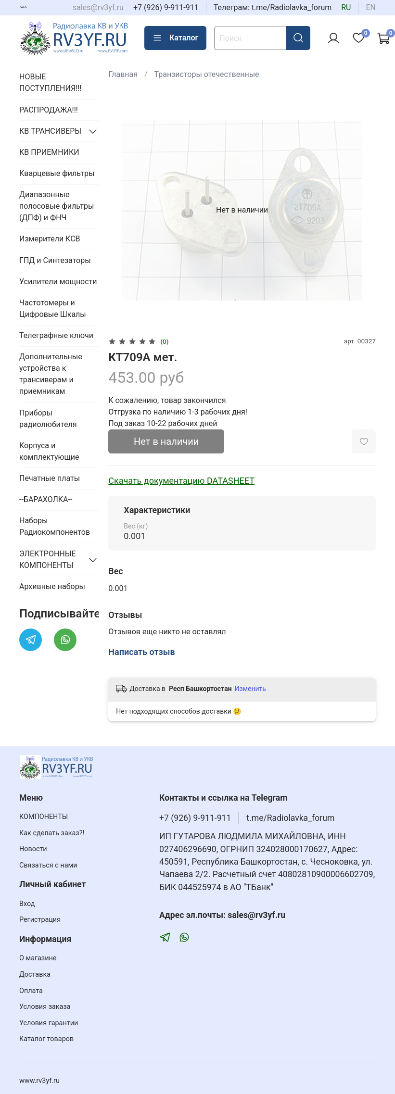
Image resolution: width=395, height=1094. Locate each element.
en (371, 7)
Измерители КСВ (49, 238)
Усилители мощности (58, 281)
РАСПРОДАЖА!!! (48, 109)
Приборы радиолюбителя (47, 418)
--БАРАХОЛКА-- (45, 499)
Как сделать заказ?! (51, 833)
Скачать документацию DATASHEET (181, 481)
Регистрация (40, 920)
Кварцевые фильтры (56, 173)
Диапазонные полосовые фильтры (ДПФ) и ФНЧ (56, 206)
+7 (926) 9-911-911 (166, 7)
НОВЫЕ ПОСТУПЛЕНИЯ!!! (50, 82)
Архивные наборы (52, 586)
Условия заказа (45, 1007)
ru (346, 7)
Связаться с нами (48, 865)
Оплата (31, 991)
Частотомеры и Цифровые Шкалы (52, 308)
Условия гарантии (48, 1023)
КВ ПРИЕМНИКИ (49, 152)
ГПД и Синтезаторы (55, 260)
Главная (123, 74)
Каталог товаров (46, 1039)
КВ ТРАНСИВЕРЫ (50, 131)
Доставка (35, 974)
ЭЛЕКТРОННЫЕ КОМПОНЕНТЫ (47, 559)
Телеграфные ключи (56, 335)
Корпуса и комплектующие (49, 451)
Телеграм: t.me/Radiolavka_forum (273, 7)
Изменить (250, 688)
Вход (27, 904)
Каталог (175, 38)
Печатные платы (49, 478)
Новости (33, 849)
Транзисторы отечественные (206, 74)
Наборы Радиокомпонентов (54, 526)
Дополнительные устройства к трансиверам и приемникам (50, 374)
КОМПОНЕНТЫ (43, 817)
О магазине (37, 958)
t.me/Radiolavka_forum (290, 818)
